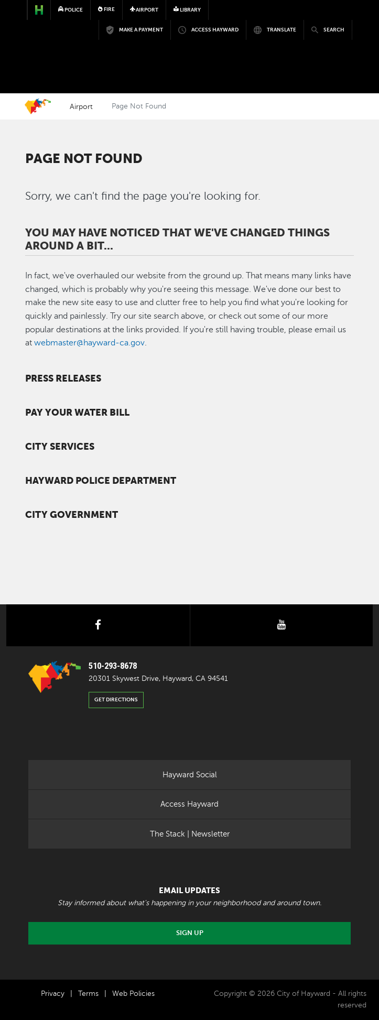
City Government (71, 514)
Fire (106, 9)
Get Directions (116, 699)
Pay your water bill (77, 412)
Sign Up (189, 933)
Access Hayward (189, 804)
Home (38, 106)
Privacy (52, 993)
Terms (88, 993)
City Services (59, 446)
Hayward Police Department (100, 480)
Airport (81, 106)
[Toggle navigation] (337, 39)
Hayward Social (190, 774)
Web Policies (133, 993)
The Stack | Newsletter (190, 834)
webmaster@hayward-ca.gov (89, 343)
